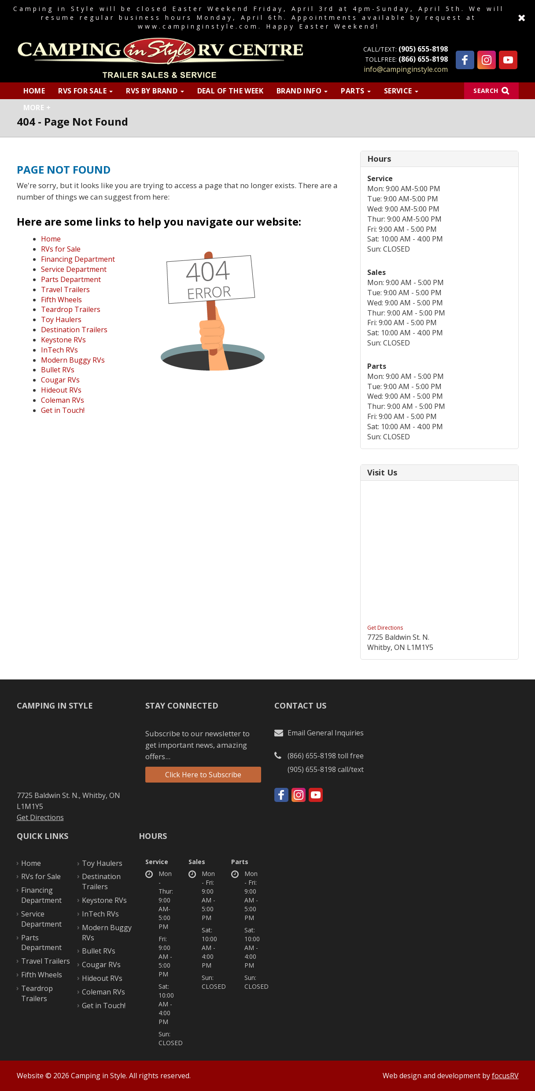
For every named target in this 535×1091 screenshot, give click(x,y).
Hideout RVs (61, 390)
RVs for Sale (85, 91)
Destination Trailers (74, 329)
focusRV (505, 1075)
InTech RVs (59, 350)
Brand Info (302, 91)
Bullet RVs (57, 370)
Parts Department (71, 279)
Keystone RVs (63, 340)
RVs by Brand (155, 91)
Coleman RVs (62, 400)
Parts (355, 91)
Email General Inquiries (326, 733)
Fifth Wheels (61, 299)
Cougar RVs (60, 380)
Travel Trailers (65, 289)
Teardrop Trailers (70, 309)
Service (401, 91)
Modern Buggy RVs (73, 360)
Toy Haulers (61, 319)
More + (37, 107)
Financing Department (78, 259)
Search (485, 90)
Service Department (74, 269)
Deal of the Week (230, 91)
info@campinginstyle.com (406, 69)
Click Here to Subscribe (203, 774)
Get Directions (385, 627)
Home (34, 91)
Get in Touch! (63, 410)
